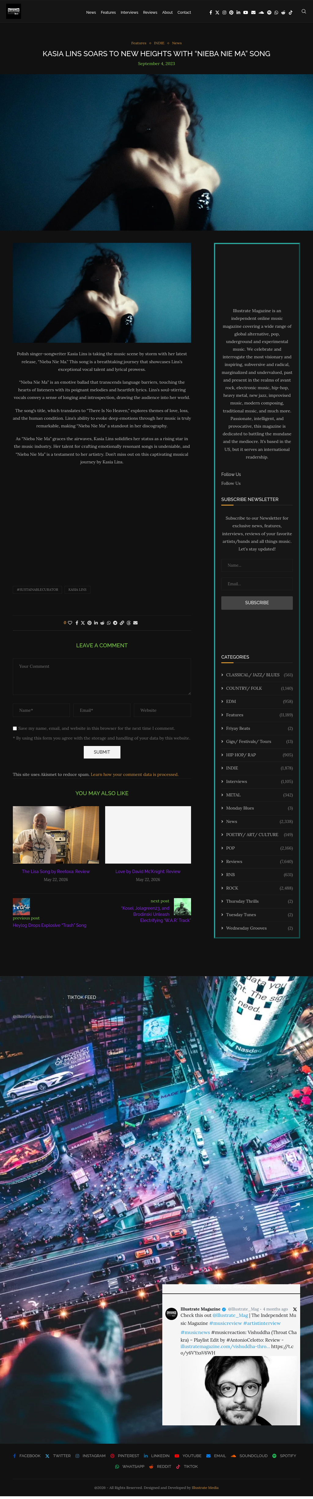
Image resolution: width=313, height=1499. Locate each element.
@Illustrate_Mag (243, 1311)
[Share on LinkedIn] (96, 625)
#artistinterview (262, 1326)
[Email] (253, 12)
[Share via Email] (135, 625)
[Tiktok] (291, 12)
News (91, 12)
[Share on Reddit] (102, 625)
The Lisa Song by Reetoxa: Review (56, 874)
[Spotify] (269, 12)
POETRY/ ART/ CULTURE (259, 838)
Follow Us (231, 485)
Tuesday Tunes (259, 917)
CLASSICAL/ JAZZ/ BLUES (259, 678)
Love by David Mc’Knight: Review (148, 874)
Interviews (129, 12)
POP (259, 851)
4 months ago (275, 1311)
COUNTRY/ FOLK (259, 691)
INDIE (259, 771)
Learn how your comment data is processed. (135, 777)
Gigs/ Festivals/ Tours (259, 744)
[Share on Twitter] (83, 625)
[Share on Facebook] (76, 625)
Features (108, 12)
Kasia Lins (77, 592)
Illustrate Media (205, 1490)
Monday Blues (259, 811)
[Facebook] (210, 12)
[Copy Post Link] (122, 625)
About (167, 12)
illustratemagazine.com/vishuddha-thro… (225, 1349)
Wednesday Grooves (259, 931)
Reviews (150, 12)
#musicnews (195, 1335)
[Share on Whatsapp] (109, 625)
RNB (259, 878)
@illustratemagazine (33, 1019)
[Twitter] (217, 12)
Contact (184, 12)
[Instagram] (224, 12)
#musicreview (225, 1326)
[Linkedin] (238, 12)
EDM (259, 704)
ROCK (259, 891)
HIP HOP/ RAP (259, 758)
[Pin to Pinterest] (89, 625)
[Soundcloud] (261, 12)
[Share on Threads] (129, 625)
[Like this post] (70, 625)
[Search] (304, 12)
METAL (259, 798)
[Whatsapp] (276, 12)
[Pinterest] (231, 12)
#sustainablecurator (37, 592)
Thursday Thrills (259, 904)
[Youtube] (245, 12)
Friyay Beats (259, 731)
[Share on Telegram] (115, 625)
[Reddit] (283, 12)
